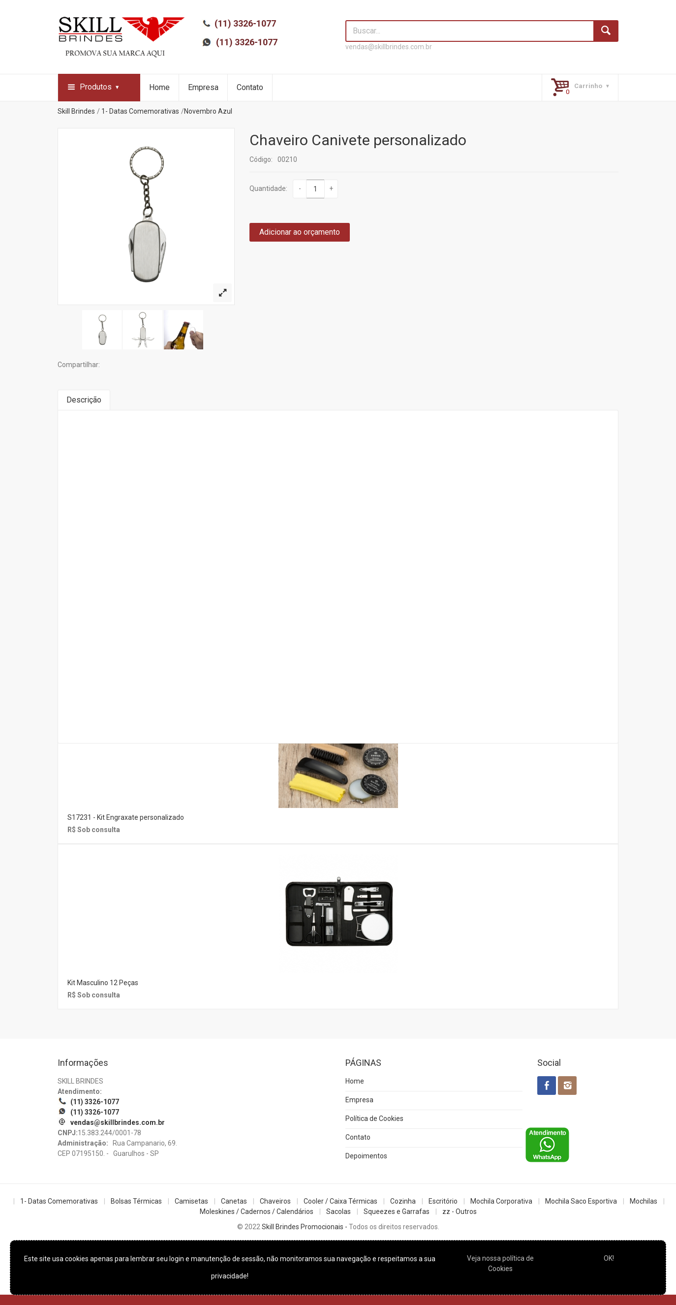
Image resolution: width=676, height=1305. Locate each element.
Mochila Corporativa (501, 1201)
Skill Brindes (76, 111)
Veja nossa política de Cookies (500, 1263)
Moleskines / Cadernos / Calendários (256, 1211)
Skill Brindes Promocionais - (304, 1227)
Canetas (234, 1201)
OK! (609, 1258)
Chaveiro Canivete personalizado (357, 140)
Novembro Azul (208, 111)
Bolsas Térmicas (136, 1201)
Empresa (203, 87)
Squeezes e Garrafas (397, 1211)
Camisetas (191, 1201)
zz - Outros (459, 1211)
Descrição (83, 399)
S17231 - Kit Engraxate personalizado (125, 817)
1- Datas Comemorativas (140, 111)
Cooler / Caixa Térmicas (340, 1201)
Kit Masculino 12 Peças (102, 983)
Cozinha (403, 1201)
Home (159, 87)
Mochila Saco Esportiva (581, 1201)
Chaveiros (275, 1201)
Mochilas (643, 1201)
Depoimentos (366, 1156)
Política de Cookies (374, 1118)
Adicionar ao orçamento (299, 232)
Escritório (443, 1201)
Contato (250, 87)
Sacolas (338, 1211)
